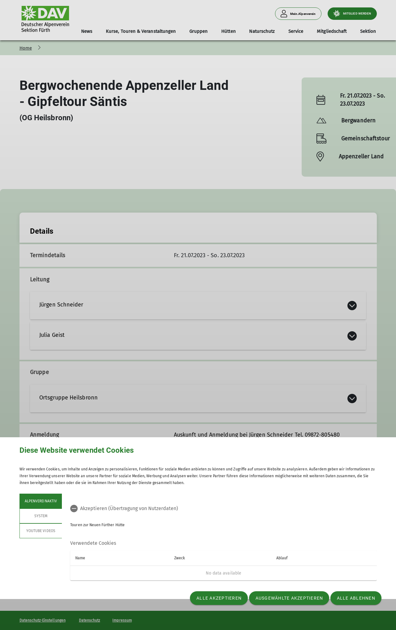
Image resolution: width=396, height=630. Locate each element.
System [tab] (40, 516)
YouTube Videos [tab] (40, 531)
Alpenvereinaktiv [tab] (41, 501)
